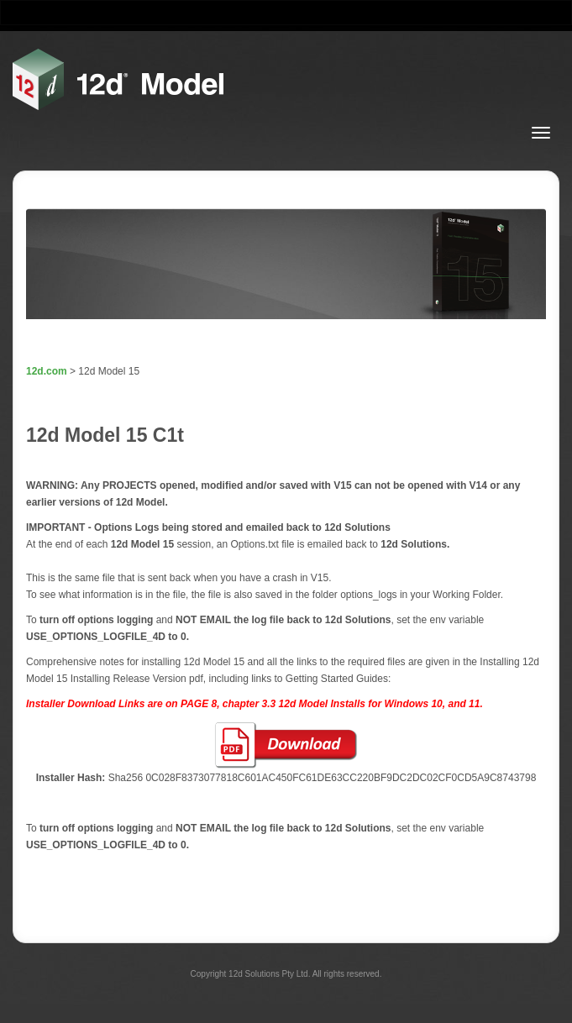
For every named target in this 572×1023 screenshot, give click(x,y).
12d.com (46, 371)
